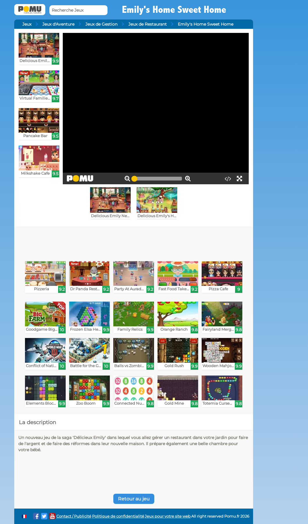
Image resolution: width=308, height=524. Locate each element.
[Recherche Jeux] (78, 10)
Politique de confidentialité (118, 516)
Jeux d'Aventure (58, 24)
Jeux (26, 24)
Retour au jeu (134, 499)
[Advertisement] (133, 242)
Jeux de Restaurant (147, 24)
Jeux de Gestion (101, 24)
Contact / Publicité (73, 516)
